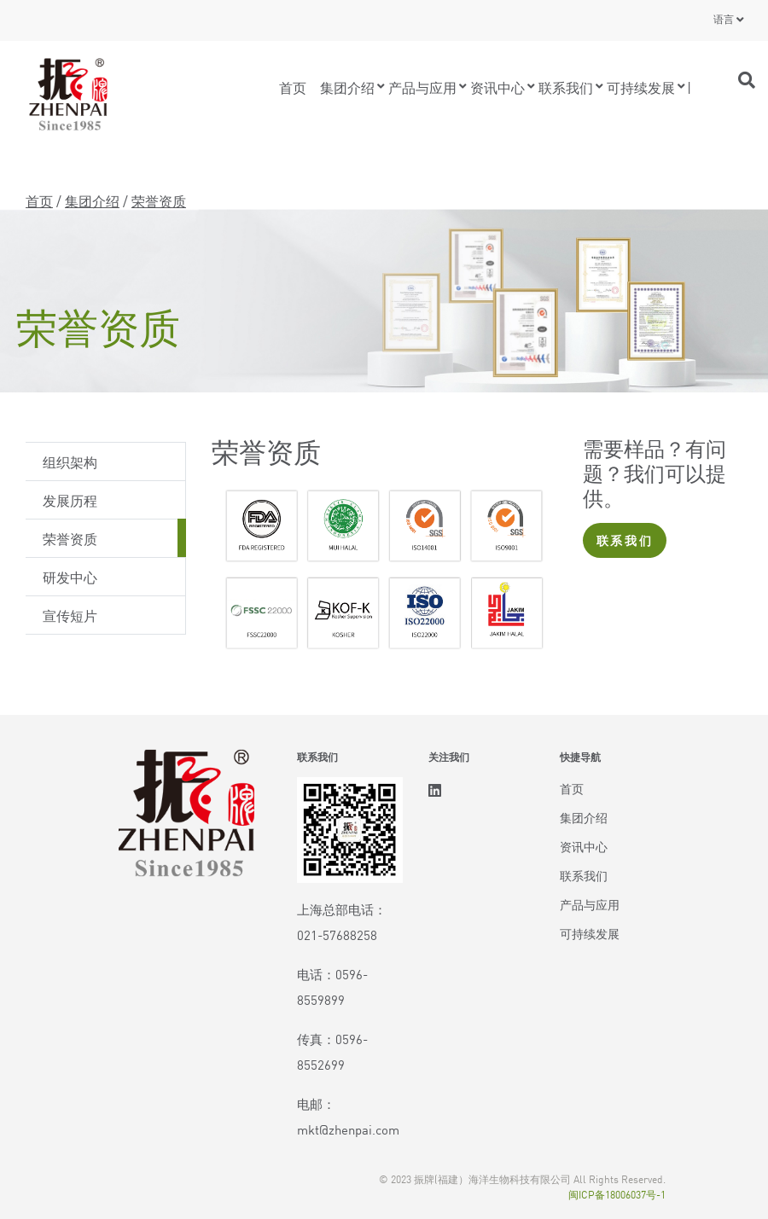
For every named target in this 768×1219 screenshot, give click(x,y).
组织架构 (70, 461)
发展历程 (70, 500)
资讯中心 (497, 87)
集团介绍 (347, 87)
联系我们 (565, 87)
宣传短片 (70, 615)
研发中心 (70, 576)
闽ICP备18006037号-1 (617, 1194)
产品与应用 (422, 87)
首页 (292, 87)
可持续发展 (641, 87)
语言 (723, 18)
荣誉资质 (70, 538)
